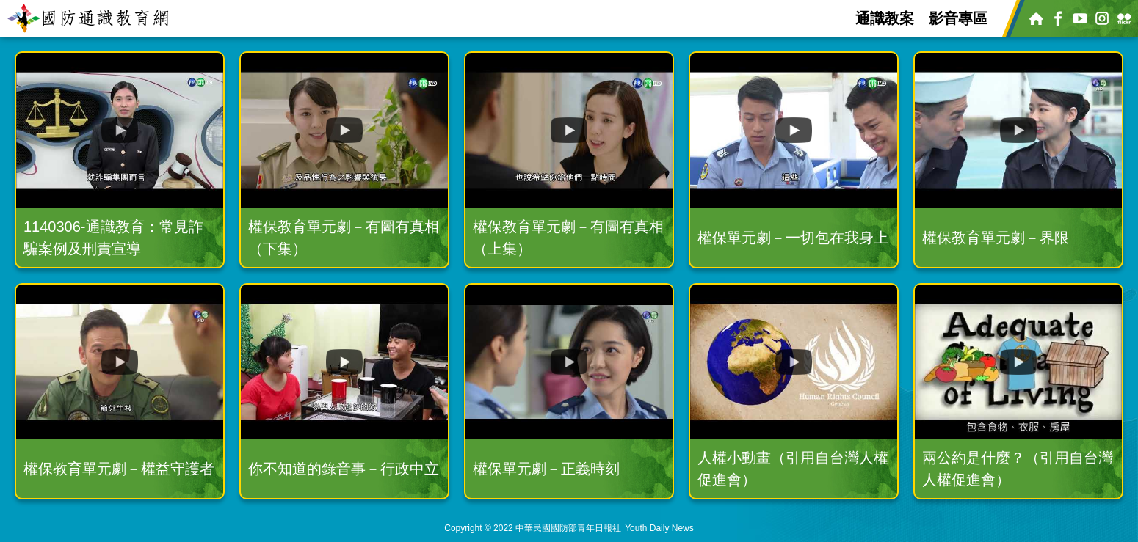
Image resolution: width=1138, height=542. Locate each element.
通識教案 (884, 18)
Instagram (1101, 18)
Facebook (1057, 18)
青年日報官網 (1035, 18)
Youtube (1079, 18)
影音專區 (958, 18)
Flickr (1123, 18)
